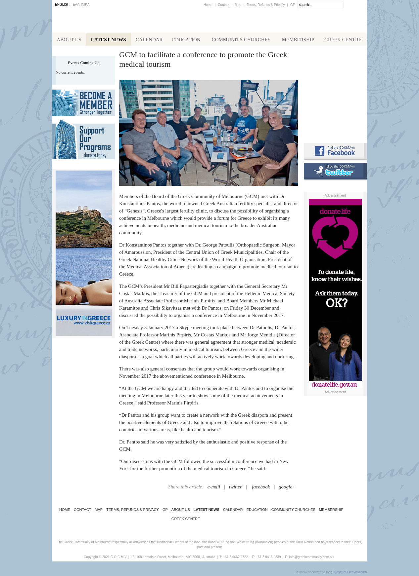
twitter (235, 488)
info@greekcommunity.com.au (311, 558)
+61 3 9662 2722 (235, 558)
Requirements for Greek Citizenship (335, 123)
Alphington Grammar (335, 64)
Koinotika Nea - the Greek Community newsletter (335, 92)
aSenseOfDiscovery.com (349, 573)
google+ (287, 488)
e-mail (214, 488)
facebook (261, 488)
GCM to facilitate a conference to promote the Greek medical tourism (203, 61)
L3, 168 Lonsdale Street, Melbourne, (157, 558)
